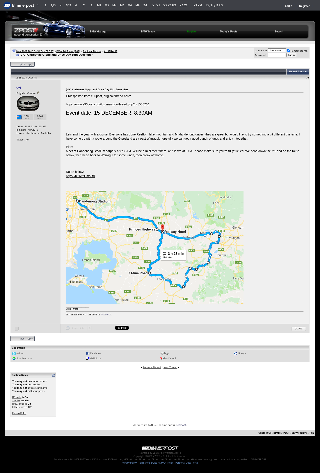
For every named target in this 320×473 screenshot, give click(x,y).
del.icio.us (95, 358)
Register (304, 6)
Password (260, 55)
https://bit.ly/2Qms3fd (80, 176)
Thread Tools (296, 71)
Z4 (145, 5)
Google (242, 353)
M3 (107, 5)
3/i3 (53, 5)
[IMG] (15, 403)
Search (279, 31)
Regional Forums (92, 51)
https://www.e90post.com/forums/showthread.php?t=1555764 (107, 104)
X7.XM (198, 5)
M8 (137, 5)
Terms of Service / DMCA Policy (156, 462)
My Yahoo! (170, 358)
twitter (20, 353)
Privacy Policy (129, 462)
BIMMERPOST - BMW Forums (291, 432)
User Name (261, 50)
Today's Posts (228, 31)
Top (311, 432)
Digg (166, 353)
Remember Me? (298, 50)
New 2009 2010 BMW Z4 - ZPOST (34, 51)
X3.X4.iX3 (169, 5)
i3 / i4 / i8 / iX (214, 5)
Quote (298, 328)
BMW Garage (98, 31)
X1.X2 (156, 5)
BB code (16, 397)
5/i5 (68, 5)
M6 (130, 5)
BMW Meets (148, 31)
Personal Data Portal (186, 462)
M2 (99, 5)
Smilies (16, 400)
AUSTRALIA (110, 51)
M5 (122, 5)
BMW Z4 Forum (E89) (68, 51)
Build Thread (72, 309)
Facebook (95, 353)
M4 (114, 5)
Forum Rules (19, 413)
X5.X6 (183, 5)
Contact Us (265, 432)
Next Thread (170, 367)
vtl (18, 87)
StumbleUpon (24, 358)
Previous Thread (152, 367)
